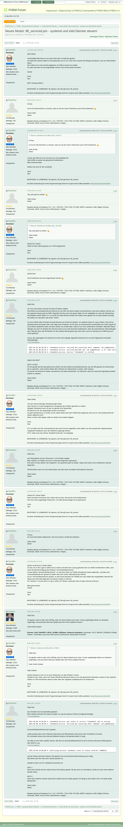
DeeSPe (11, 50)
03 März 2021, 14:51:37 (34, 100)
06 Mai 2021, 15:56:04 (33, 611)
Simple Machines (19, 824)
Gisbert (11, 612)
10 (29, 43)
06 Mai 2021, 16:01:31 (33, 643)
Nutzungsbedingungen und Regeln (101, 824)
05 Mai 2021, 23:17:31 (33, 531)
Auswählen (35, 342)
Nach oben (9, 801)
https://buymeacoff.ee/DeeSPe (100, 93)
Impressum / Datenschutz (59, 10)
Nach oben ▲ (117, 824)
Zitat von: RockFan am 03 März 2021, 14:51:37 (46, 135)
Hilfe (89, 824)
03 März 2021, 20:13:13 (34, 221)
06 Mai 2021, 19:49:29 (33, 703)
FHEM (76, 10)
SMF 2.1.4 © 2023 (7, 824)
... (25, 43)
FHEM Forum (17, 10)
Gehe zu (87, 811)
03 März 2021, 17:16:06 (36, 130)
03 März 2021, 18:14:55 (34, 190)
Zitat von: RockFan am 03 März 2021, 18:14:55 (46, 226)
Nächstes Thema (111, 36)
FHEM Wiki (102, 10)
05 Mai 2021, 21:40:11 (35, 491)
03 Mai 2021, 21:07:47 (33, 300)
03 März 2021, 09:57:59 (36, 50)
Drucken (114, 43)
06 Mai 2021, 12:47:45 (35, 561)
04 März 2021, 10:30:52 (34, 269)
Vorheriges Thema (97, 36)
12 (35, 43)
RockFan (12, 100)
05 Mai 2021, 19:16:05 (33, 450)
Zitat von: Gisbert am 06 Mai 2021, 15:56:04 (45, 648)
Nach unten (9, 43)
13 (38, 43)
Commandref (87, 10)
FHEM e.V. (114, 10)
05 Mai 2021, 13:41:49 (35, 395)
